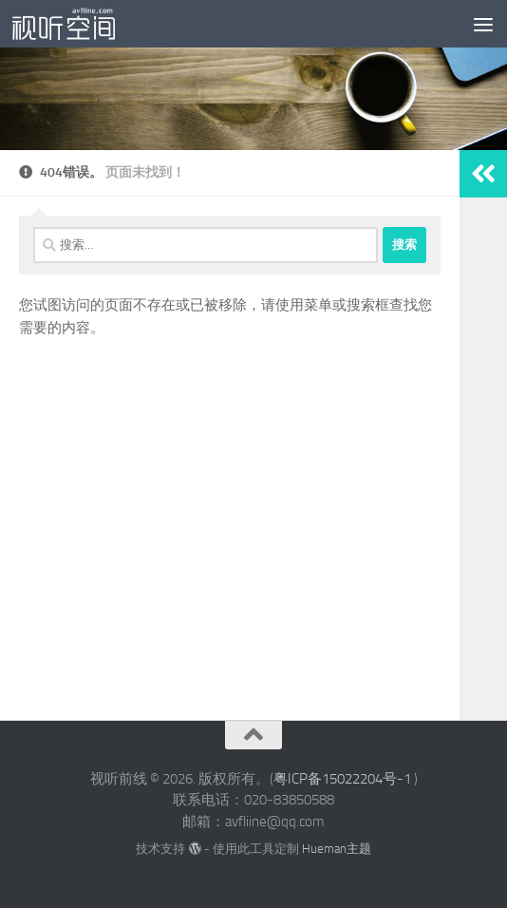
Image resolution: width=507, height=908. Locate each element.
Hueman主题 (336, 849)
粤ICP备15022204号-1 (342, 778)
